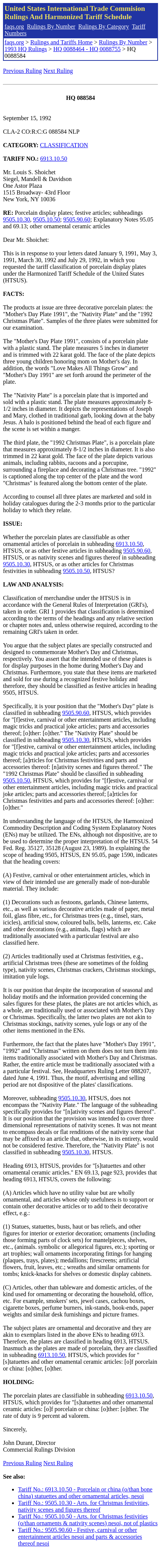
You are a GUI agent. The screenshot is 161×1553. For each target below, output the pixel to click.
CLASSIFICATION (64, 145)
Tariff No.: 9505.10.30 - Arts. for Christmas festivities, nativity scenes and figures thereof (83, 1506)
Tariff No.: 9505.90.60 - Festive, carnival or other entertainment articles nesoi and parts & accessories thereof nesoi (80, 1537)
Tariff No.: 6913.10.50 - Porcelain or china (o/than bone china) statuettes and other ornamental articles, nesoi (85, 1492)
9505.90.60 (76, 219)
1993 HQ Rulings (26, 49)
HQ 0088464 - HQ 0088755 (87, 49)
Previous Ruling (22, 71)
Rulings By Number (51, 26)
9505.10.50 (46, 219)
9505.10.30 (16, 219)
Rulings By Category (103, 26)
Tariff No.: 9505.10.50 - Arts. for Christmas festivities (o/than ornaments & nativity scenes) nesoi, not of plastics (88, 1519)
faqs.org (14, 26)
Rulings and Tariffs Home (61, 42)
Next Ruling (58, 71)
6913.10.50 (53, 158)
